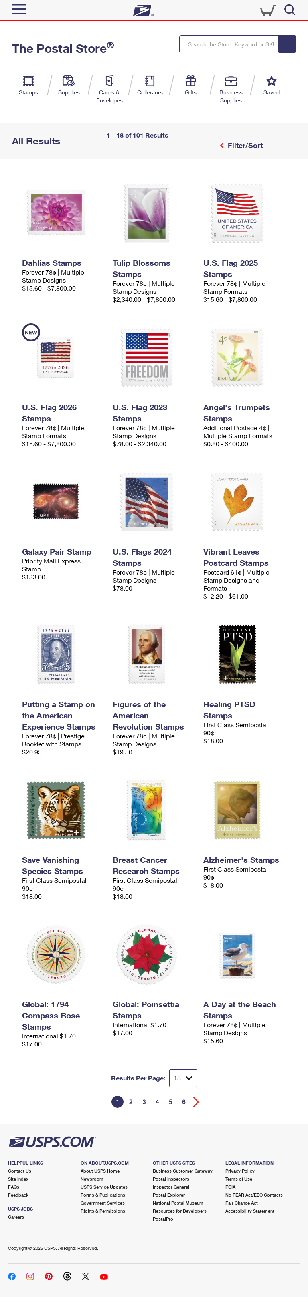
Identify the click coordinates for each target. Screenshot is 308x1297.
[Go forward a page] (196, 1102)
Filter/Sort (244, 145)
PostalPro (163, 1218)
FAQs (13, 1186)
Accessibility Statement (249, 1210)
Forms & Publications (103, 1194)
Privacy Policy (240, 1170)
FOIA (230, 1186)
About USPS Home (100, 1170)
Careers (16, 1216)
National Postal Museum (178, 1202)
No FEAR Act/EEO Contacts (254, 1194)
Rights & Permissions (103, 1210)
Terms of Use (238, 1178)
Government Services (103, 1202)
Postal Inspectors (171, 1178)
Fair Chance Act (241, 1202)
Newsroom (92, 1178)
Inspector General (171, 1186)
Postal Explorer (169, 1194)
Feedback (18, 1194)
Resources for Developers (180, 1210)
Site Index (18, 1178)
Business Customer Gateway (183, 1170)
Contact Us (19, 1170)
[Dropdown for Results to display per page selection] (183, 1078)
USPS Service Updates (104, 1186)
